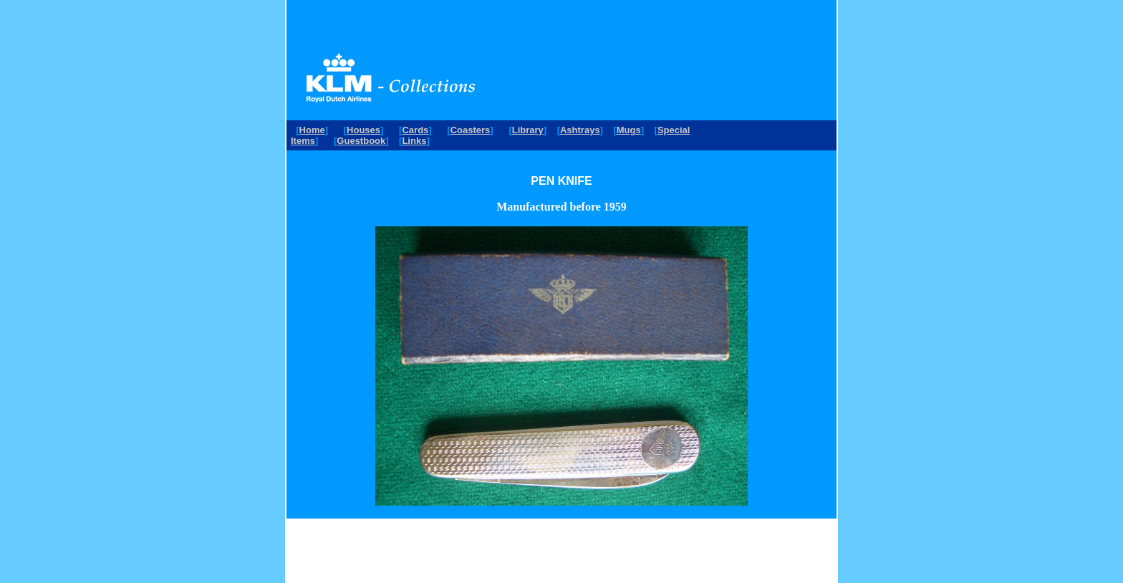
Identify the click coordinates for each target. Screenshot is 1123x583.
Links (414, 140)
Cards (415, 130)
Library (528, 130)
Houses (363, 130)
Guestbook (361, 140)
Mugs (629, 130)
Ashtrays (580, 130)
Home (312, 130)
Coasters (470, 130)
